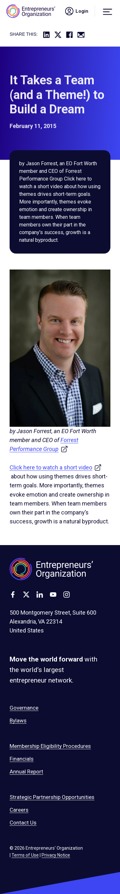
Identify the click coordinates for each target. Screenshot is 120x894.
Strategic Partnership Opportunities (52, 797)
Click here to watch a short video (56, 467)
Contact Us (23, 822)
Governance (24, 708)
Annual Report (26, 771)
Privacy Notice (56, 855)
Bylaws (18, 720)
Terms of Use (25, 855)
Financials (22, 759)
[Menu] (107, 11)
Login (76, 11)
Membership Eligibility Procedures (50, 746)
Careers (19, 810)
